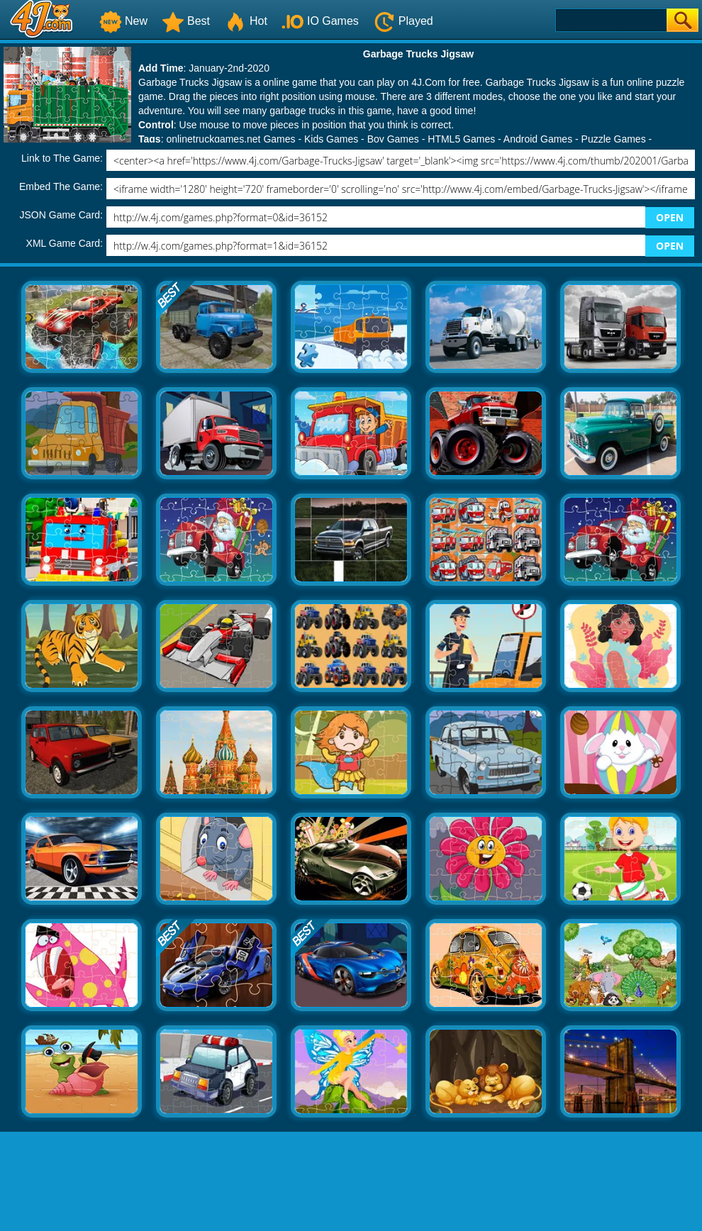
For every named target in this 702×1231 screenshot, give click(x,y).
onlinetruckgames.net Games (230, 139)
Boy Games (393, 139)
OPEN (670, 217)
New (123, 21)
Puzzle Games (613, 139)
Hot (245, 21)
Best (186, 21)
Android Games (537, 139)
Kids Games (331, 139)
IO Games (320, 21)
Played (403, 21)
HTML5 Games (461, 139)
